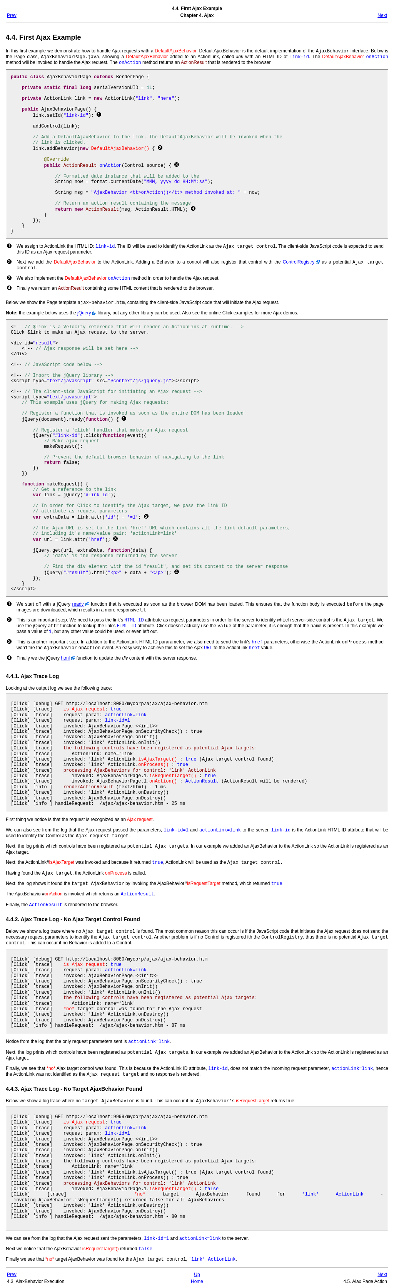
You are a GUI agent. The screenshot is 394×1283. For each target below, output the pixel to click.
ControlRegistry (299, 261)
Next (382, 15)
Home (197, 1274)
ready (78, 601)
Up (197, 1267)
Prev (12, 15)
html (65, 653)
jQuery (84, 310)
